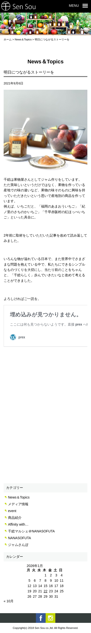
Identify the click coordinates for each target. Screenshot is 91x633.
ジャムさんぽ (18, 545)
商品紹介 (15, 518)
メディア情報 (18, 504)
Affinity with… (18, 524)
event (12, 511)
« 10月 (9, 601)
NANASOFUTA (19, 538)
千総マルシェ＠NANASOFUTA (31, 531)
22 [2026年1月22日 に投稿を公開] (46, 591)
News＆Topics (19, 497)
